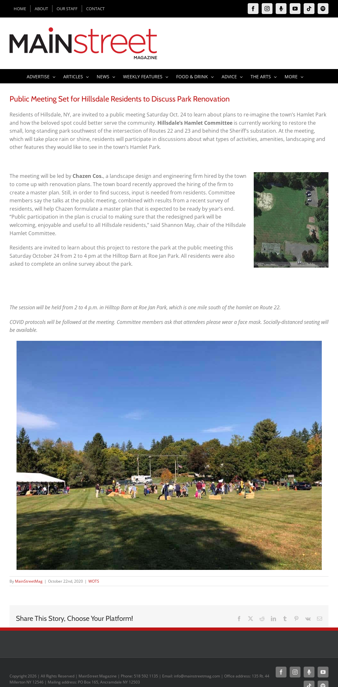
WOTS (93, 581)
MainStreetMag (29, 581)
